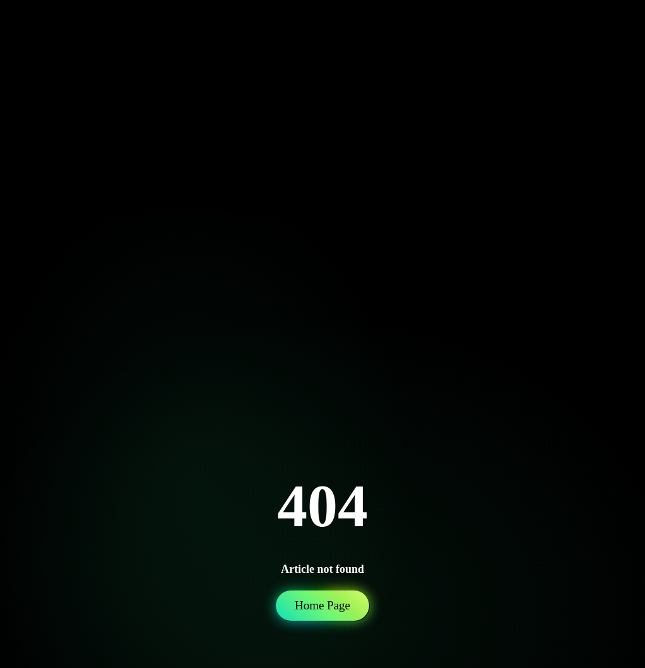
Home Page (322, 605)
